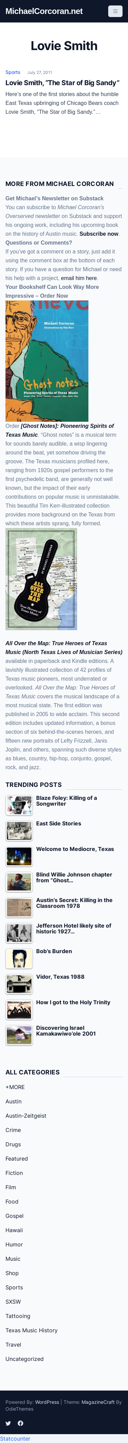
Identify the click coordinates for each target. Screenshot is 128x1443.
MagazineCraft (98, 1402)
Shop (12, 1273)
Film (10, 1187)
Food (11, 1201)
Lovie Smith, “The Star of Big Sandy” (62, 83)
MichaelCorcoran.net (44, 11)
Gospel (14, 1215)
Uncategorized (24, 1358)
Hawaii (14, 1230)
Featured (16, 1158)
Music (12, 1258)
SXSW (13, 1301)
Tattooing (17, 1316)
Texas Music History (31, 1330)
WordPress (47, 1402)
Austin (13, 1101)
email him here (79, 278)
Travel (13, 1344)
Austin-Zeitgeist (25, 1115)
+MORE (15, 1087)
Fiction (14, 1172)
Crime (13, 1130)
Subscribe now (99, 234)
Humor (14, 1244)
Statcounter (15, 1438)
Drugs (13, 1144)
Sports (12, 72)
